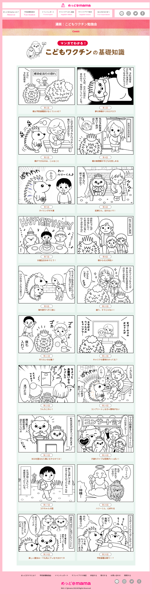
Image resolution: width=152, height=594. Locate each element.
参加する (93, 575)
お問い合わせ (116, 575)
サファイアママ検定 (79, 575)
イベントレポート (61, 575)
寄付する (103, 575)
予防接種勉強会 (45, 575)
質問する (127, 575)
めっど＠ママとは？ (28, 575)
